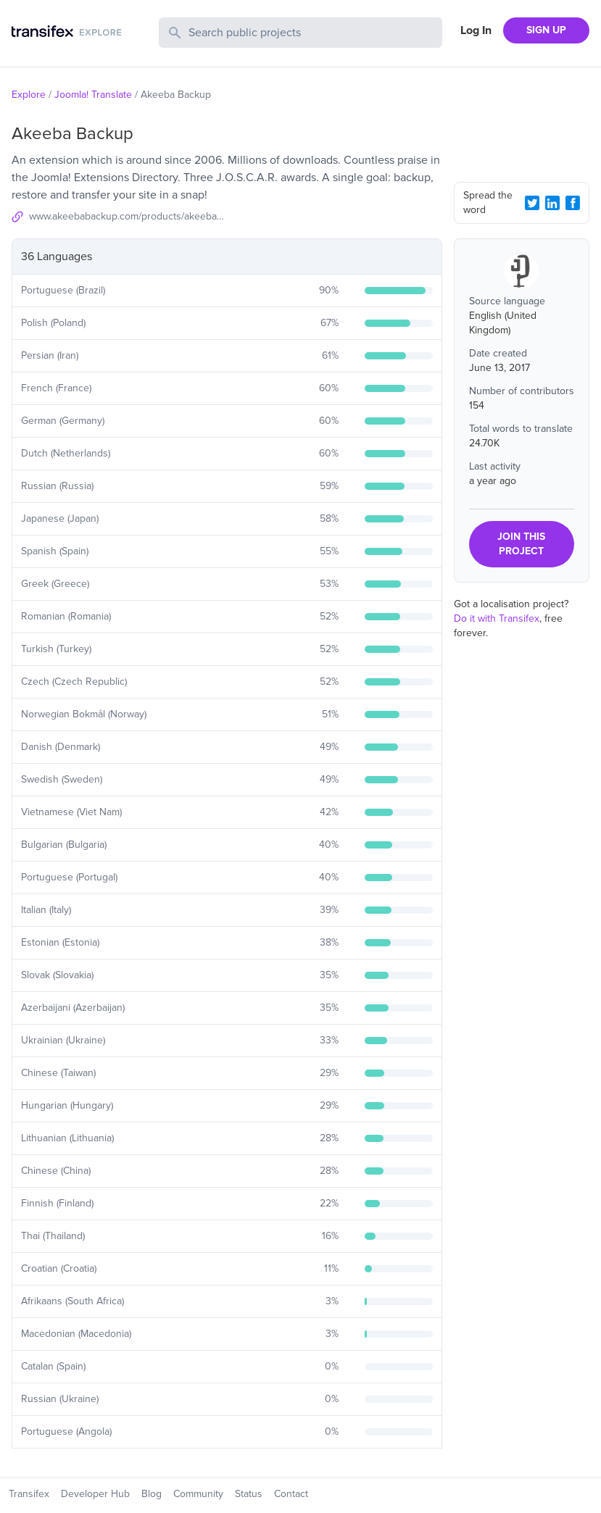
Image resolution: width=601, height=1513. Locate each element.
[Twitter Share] (532, 203)
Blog (151, 1494)
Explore (29, 94)
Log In (476, 30)
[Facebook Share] (573, 203)
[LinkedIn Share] (552, 203)
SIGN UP (546, 30)
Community (198, 1494)
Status (248, 1494)
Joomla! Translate (93, 94)
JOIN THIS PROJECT (521, 543)
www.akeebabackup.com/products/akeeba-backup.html (128, 216)
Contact (291, 1494)
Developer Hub (95, 1494)
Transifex (29, 1494)
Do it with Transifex (496, 618)
